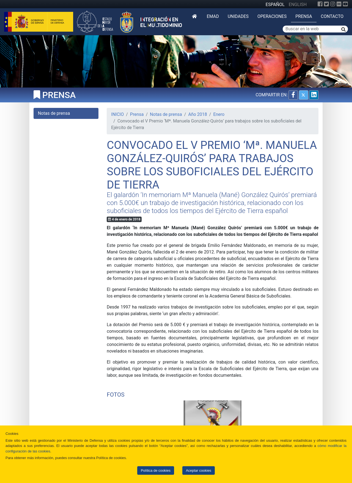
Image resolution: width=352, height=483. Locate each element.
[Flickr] (339, 4)
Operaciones (272, 16)
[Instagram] (332, 4)
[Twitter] (326, 4)
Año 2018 (197, 114)
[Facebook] (320, 4)
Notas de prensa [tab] (54, 113)
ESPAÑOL (275, 4)
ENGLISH (298, 4)
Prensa (303, 16)
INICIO (117, 114)
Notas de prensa (166, 114)
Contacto (332, 16)
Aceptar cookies (198, 470)
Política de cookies (155, 470)
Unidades (238, 16)
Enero (218, 114)
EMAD (213, 16)
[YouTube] (345, 4)
